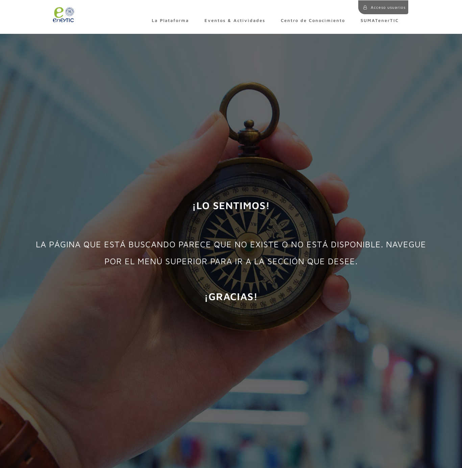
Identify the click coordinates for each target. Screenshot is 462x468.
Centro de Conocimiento (313, 20)
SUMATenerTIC (380, 20)
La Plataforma (170, 20)
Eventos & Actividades (234, 20)
